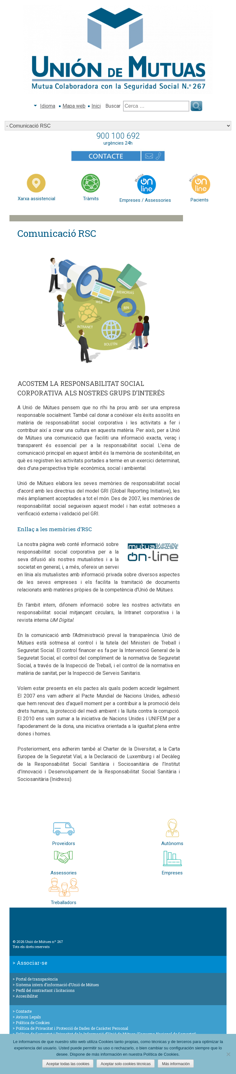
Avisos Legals (28, 1016)
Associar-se (32, 962)
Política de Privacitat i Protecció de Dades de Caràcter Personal (72, 1028)
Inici (96, 106)
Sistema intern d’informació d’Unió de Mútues (57, 984)
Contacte (24, 1011)
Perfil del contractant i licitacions (45, 990)
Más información (176, 1064)
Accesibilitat (27, 996)
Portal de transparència (37, 978)
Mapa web (74, 106)
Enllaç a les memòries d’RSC (54, 529)
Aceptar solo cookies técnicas (125, 1064)
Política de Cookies (33, 1022)
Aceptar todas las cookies (68, 1064)
